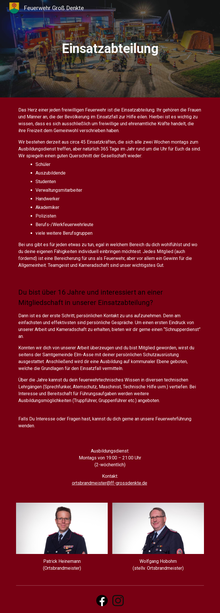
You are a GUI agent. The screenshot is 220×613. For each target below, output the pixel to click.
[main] (110, 49)
